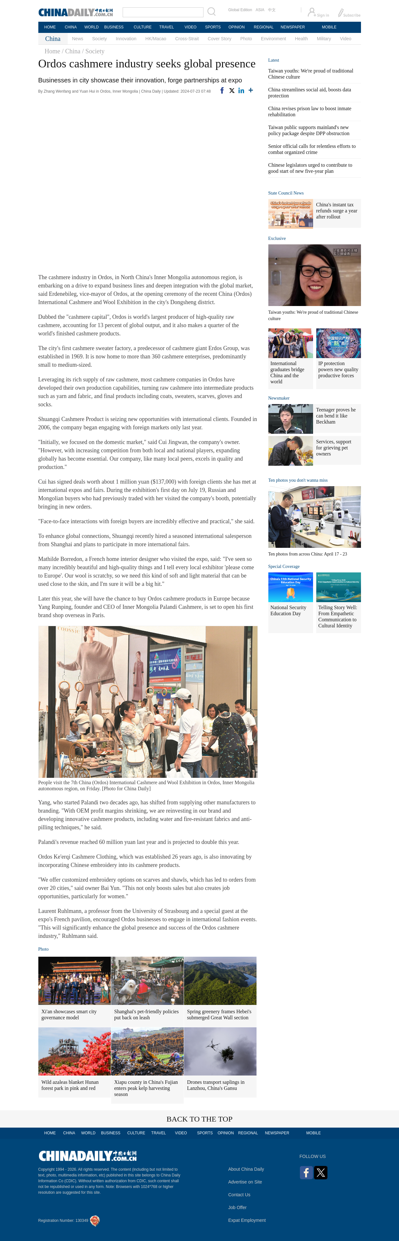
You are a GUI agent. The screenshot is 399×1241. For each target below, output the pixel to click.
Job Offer (237, 1207)
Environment (273, 38)
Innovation (126, 38)
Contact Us (239, 1194)
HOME (50, 27)
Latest (273, 60)
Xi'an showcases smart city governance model (69, 1014)
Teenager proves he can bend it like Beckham (336, 416)
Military (324, 38)
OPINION (236, 27)
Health (301, 38)
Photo (246, 38)
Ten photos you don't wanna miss (298, 480)
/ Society (93, 51)
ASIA (260, 10)
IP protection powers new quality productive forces (338, 369)
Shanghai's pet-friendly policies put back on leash (146, 1014)
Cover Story (219, 38)
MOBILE (329, 27)
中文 (272, 10)
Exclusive (277, 238)
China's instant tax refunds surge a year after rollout (336, 210)
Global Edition (240, 10)
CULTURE (143, 27)
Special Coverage (284, 566)
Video (345, 38)
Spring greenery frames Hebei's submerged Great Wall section (219, 1014)
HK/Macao (155, 38)
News (77, 38)
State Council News (286, 193)
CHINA (71, 27)
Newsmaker (279, 398)
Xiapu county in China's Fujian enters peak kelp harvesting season (146, 1088)
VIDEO (190, 27)
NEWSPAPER (292, 27)
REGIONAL (263, 27)
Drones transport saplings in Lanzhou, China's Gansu (216, 1085)
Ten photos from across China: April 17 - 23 (307, 554)
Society (99, 38)
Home (52, 51)
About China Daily (246, 1169)
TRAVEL (166, 27)
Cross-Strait (187, 38)
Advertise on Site (245, 1181)
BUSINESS (114, 27)
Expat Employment (247, 1220)
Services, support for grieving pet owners (333, 447)
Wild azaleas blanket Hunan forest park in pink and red (70, 1085)
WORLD (91, 27)
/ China (71, 51)
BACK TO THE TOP (199, 1119)
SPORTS (213, 27)
